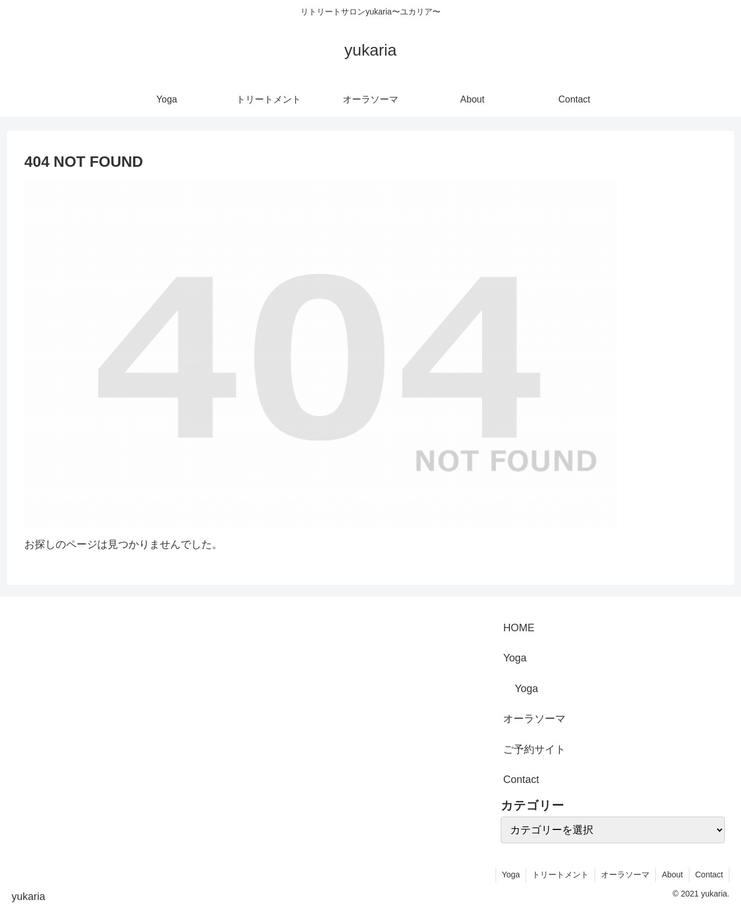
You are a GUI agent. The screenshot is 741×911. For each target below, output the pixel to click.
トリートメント (560, 874)
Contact (521, 779)
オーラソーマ (534, 719)
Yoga (514, 658)
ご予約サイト (534, 749)
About (672, 874)
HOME (518, 628)
